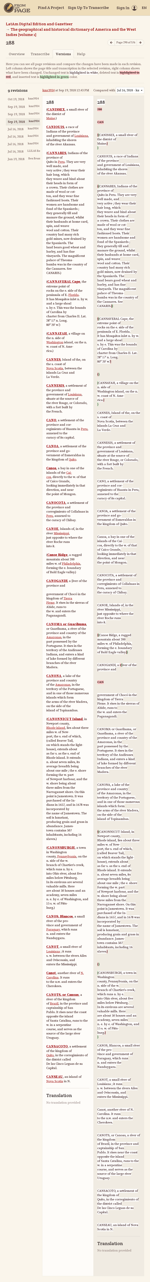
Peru (61, 162)
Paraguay (53, 929)
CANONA (53, 676)
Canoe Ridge (57, 555)
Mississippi (61, 533)
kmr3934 (48, 90)
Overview (17, 54)
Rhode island (55, 728)
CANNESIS (55, 386)
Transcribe (40, 54)
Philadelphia (71, 564)
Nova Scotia (54, 368)
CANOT (52, 947)
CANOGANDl (56, 581)
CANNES (53, 360)
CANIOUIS (55, 127)
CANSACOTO (57, 1046)
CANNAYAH (57, 333)
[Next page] (140, 42)
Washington (54, 342)
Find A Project (51, 7)
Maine (50, 118)
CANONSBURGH (61, 848)
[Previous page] (111, 42)
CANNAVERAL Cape (63, 282)
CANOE (52, 529)
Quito (72, 459)
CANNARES (56, 153)
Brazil (54, 1004)
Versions (63, 54)
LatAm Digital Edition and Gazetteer (39, 23)
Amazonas (53, 637)
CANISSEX (56, 109)
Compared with (104, 90)
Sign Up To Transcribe (88, 7)
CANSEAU (54, 1077)
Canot (51, 973)
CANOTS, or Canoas (62, 995)
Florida (73, 295)
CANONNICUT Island (65, 719)
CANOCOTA (56, 503)
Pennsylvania (66, 856)
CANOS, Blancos (59, 916)
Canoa (51, 468)
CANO (51, 420)
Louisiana (81, 136)
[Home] (17, 8)
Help (81, 54)
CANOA (52, 446)
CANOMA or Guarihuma (66, 624)
